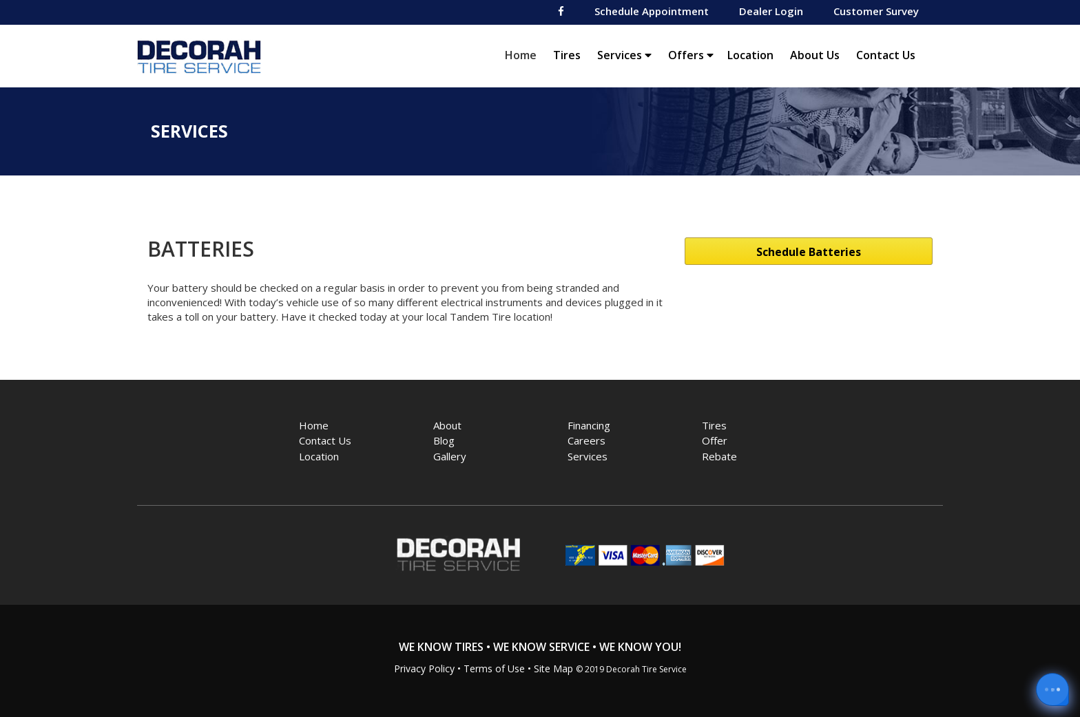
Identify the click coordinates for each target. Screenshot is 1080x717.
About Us (815, 55)
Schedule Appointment (651, 11)
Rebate (719, 456)
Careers (586, 440)
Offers (691, 55)
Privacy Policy (424, 668)
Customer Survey (876, 11)
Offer (714, 440)
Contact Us (885, 55)
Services (624, 55)
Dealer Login (771, 11)
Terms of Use (494, 668)
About (447, 425)
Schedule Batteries (808, 251)
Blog (444, 440)
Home (524, 55)
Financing (589, 425)
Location (750, 55)
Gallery (449, 456)
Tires (567, 55)
